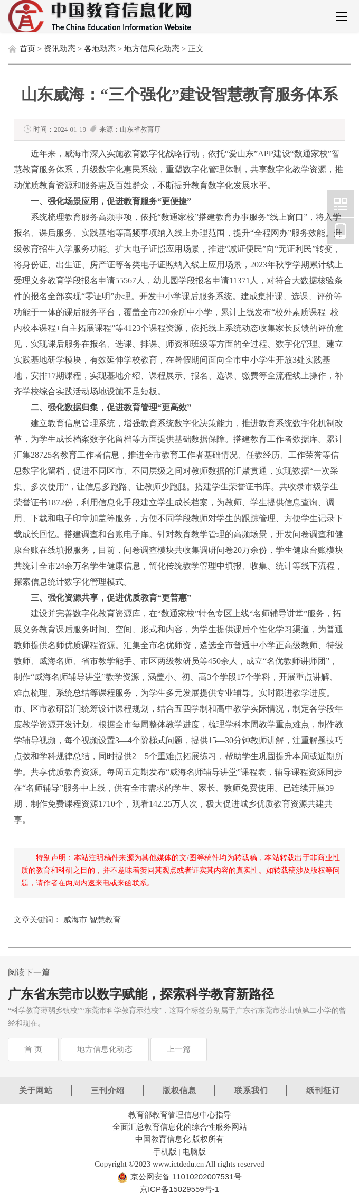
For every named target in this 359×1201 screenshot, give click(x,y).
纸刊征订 (323, 1090)
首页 (27, 48)
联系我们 (251, 1090)
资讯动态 (59, 48)
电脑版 (194, 1151)
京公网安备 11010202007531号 (184, 1176)
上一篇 (179, 1049)
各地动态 (100, 48)
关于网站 (36, 1090)
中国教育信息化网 (340, 203)
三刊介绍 (108, 1090)
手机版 (165, 1151)
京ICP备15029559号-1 (179, 1189)
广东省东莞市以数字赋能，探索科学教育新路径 (141, 994)
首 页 (33, 1049)
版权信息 (179, 1090)
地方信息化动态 (152, 48)
